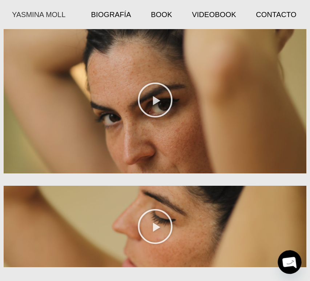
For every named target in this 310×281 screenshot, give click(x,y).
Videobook (214, 15)
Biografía (111, 15)
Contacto (276, 15)
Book (161, 15)
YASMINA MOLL (38, 15)
